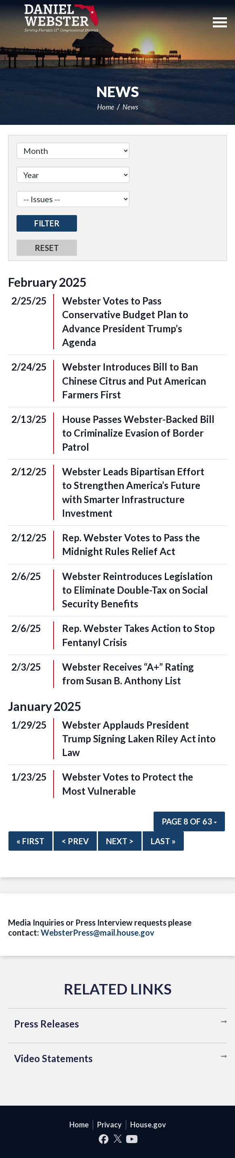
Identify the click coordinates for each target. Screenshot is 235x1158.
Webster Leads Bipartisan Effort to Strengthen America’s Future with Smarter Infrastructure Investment (133, 492)
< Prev (75, 841)
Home (105, 107)
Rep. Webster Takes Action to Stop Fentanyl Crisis (138, 635)
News (130, 107)
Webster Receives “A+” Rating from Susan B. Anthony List (128, 673)
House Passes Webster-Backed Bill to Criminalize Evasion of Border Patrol (138, 433)
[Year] (73, 175)
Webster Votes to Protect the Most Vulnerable (127, 783)
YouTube (132, 1139)
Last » (163, 841)
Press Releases (46, 1024)
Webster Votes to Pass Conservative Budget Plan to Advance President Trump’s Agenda (125, 321)
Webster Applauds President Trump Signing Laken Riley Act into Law (139, 738)
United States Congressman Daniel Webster (61, 18)
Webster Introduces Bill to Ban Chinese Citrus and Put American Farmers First (134, 380)
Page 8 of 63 (189, 821)
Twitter (117, 1139)
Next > (119, 841)
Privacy (109, 1124)
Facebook (103, 1139)
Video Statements (53, 1058)
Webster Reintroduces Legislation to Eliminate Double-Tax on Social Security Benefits (137, 590)
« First (30, 841)
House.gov (148, 1124)
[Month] (73, 151)
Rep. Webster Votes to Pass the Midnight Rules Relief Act (131, 544)
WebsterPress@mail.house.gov (97, 932)
